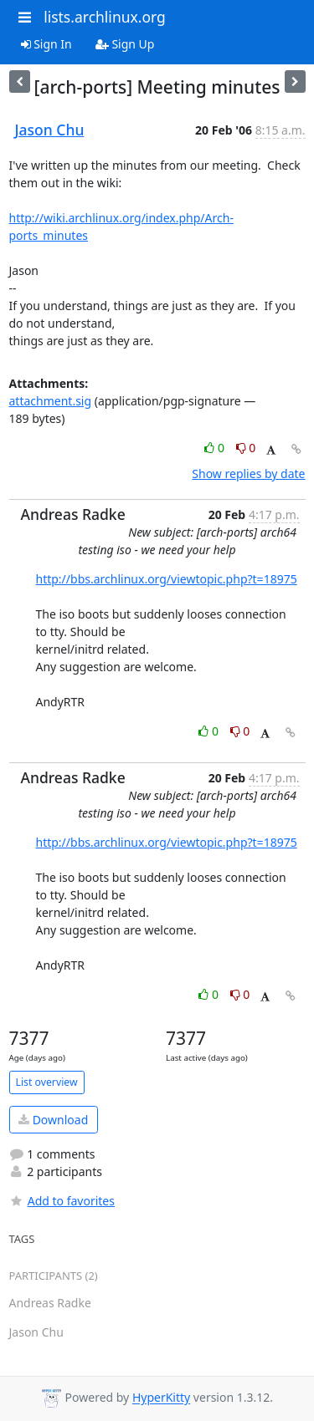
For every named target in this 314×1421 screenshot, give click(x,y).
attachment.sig (50, 401)
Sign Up (125, 44)
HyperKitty (161, 1398)
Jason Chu (50, 130)
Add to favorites (62, 1201)
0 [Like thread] (215, 448)
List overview (47, 1082)
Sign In (46, 44)
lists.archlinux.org (105, 17)
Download (53, 1120)
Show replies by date (248, 473)
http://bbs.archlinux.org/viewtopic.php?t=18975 (166, 579)
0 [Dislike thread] (246, 448)
